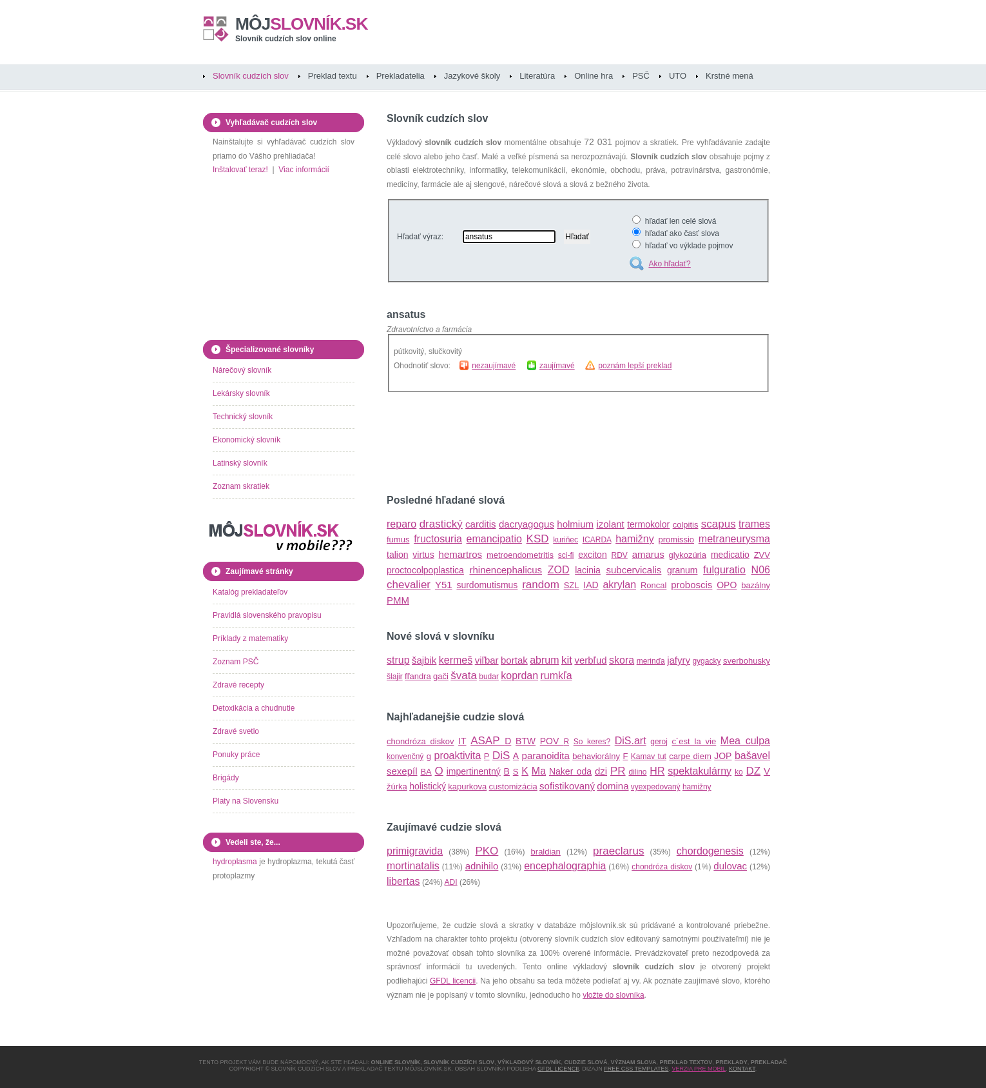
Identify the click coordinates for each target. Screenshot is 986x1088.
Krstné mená (729, 76)
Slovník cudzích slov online (285, 38)
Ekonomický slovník (246, 439)
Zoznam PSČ (235, 661)
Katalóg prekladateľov (250, 592)
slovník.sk (301, 24)
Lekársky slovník (241, 393)
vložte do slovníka (613, 995)
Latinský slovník (240, 463)
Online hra (593, 76)
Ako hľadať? (669, 263)
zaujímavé (557, 365)
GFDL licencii (453, 980)
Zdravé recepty (238, 684)
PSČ (641, 76)
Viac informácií (303, 169)
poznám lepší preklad (635, 365)
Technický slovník (243, 416)
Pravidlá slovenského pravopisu (267, 615)
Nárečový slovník (242, 370)
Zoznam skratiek (241, 486)
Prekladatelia (400, 76)
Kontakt (742, 1068)
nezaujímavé (494, 365)
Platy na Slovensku (245, 801)
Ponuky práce (236, 754)
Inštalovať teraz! (240, 169)
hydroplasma (235, 861)
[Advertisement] (537, 443)
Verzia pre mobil (699, 1068)
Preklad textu (332, 76)
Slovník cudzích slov (251, 76)
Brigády (226, 777)
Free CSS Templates (636, 1068)
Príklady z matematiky (250, 638)
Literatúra (537, 76)
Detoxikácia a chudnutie (254, 708)
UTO (677, 76)
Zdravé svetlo (236, 731)
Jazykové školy (472, 76)
